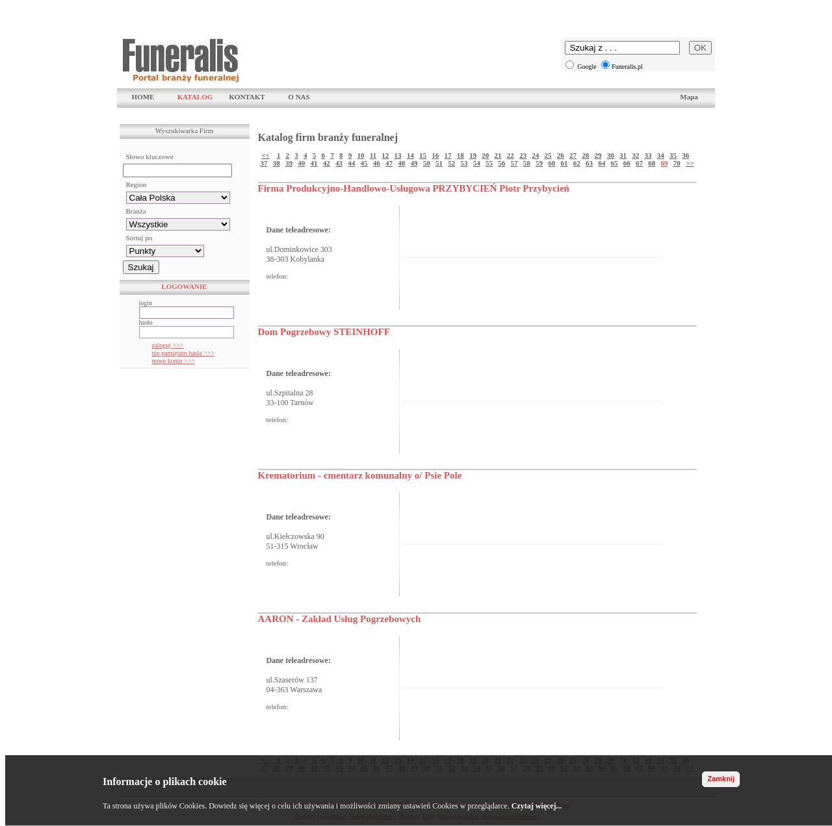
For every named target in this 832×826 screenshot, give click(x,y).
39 (288, 163)
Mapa (689, 97)
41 (313, 163)
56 (501, 163)
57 (513, 163)
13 (398, 155)
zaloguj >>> (168, 345)
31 (623, 155)
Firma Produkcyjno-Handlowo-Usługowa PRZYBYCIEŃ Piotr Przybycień (413, 188)
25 (548, 155)
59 (539, 163)
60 (551, 163)
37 (263, 163)
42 (326, 163)
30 (610, 155)
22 (510, 155)
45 (363, 163)
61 (563, 163)
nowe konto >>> (173, 360)
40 (301, 163)
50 (426, 163)
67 (639, 163)
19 (472, 155)
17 (448, 155)
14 (410, 155)
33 (648, 155)
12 (385, 155)
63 (589, 163)
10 (360, 155)
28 (585, 155)
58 (526, 163)
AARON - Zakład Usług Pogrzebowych (339, 619)
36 (685, 155)
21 (498, 155)
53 (463, 163)
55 (489, 163)
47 (389, 163)
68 (651, 163)
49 (413, 163)
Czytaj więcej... (537, 805)
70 (677, 163)
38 (276, 163)
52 (451, 163)
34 (660, 155)
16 (435, 155)
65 (614, 163)
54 (476, 163)
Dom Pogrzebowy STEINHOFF (324, 332)
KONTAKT (247, 97)
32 (635, 155)
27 (573, 155)
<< (265, 155)
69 (664, 163)
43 (339, 163)
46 (376, 163)
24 (535, 155)
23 (522, 155)
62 (576, 163)
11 (373, 155)
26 (560, 155)
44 (351, 163)
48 (401, 163)
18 (460, 155)
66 (626, 163)
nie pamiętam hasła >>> (183, 353)
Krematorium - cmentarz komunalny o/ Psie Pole (360, 475)
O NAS (298, 97)
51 (439, 163)
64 (601, 163)
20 (485, 155)
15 (422, 155)
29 (598, 155)
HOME (143, 97)
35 (673, 155)
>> (690, 163)
